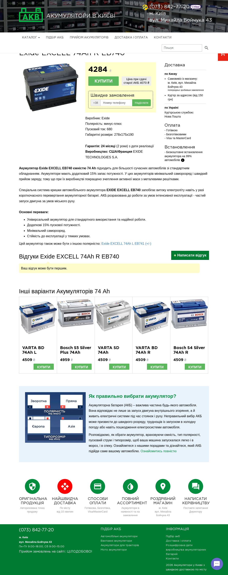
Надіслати (141, 102)
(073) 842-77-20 (169, 7)
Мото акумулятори (114, 550)
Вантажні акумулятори (116, 541)
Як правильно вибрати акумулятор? (132, 396)
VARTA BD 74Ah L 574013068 (33, 352)
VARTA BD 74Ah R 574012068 (147, 352)
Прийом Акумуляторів (89, 37)
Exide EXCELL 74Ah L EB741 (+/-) (126, 243)
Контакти (162, 37)
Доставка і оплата (131, 37)
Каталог (31, 37)
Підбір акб (55, 37)
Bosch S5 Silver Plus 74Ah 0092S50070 (75, 352)
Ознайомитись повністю (158, 451)
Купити (104, 81)
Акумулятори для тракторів (120, 545)
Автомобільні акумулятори (119, 536)
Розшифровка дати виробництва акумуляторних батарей (186, 549)
